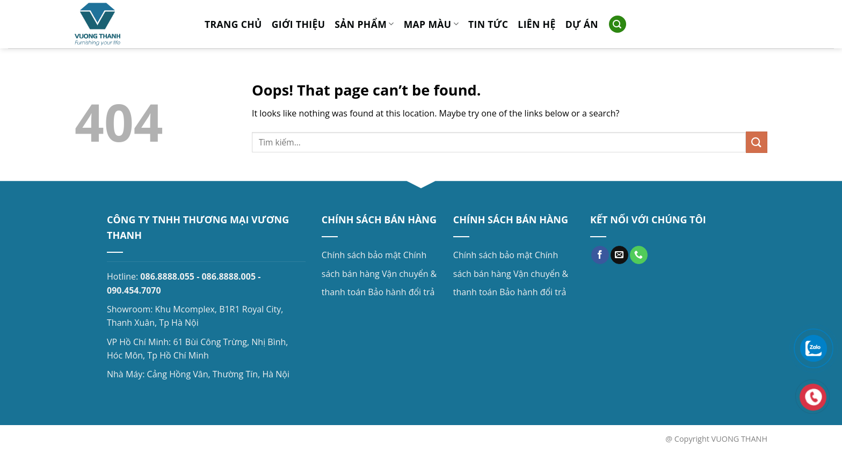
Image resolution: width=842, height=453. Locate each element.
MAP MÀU (431, 24)
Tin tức (488, 24)
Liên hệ (536, 24)
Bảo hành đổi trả (401, 292)
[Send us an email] (619, 255)
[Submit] (756, 141)
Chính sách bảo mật (361, 255)
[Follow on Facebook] (600, 255)
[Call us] (639, 255)
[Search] (617, 24)
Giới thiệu (298, 24)
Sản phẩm (364, 24)
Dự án (581, 24)
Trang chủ (233, 24)
